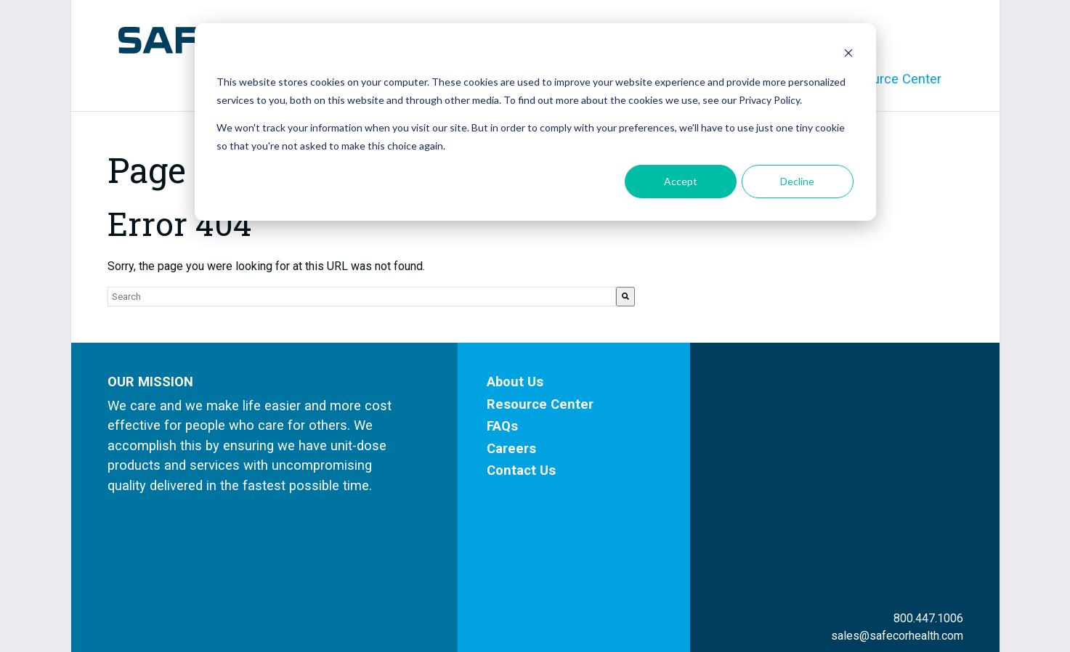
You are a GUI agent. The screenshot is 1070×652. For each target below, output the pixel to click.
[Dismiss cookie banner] (848, 55)
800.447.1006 (928, 457)
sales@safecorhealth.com (897, 474)
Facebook (914, 516)
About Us (515, 381)
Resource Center (540, 404)
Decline (797, 181)
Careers (511, 448)
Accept (680, 181)
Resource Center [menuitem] (891, 78)
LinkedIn (917, 538)
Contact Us (521, 470)
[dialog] (535, 122)
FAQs (502, 425)
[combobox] (362, 296)
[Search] (625, 296)
